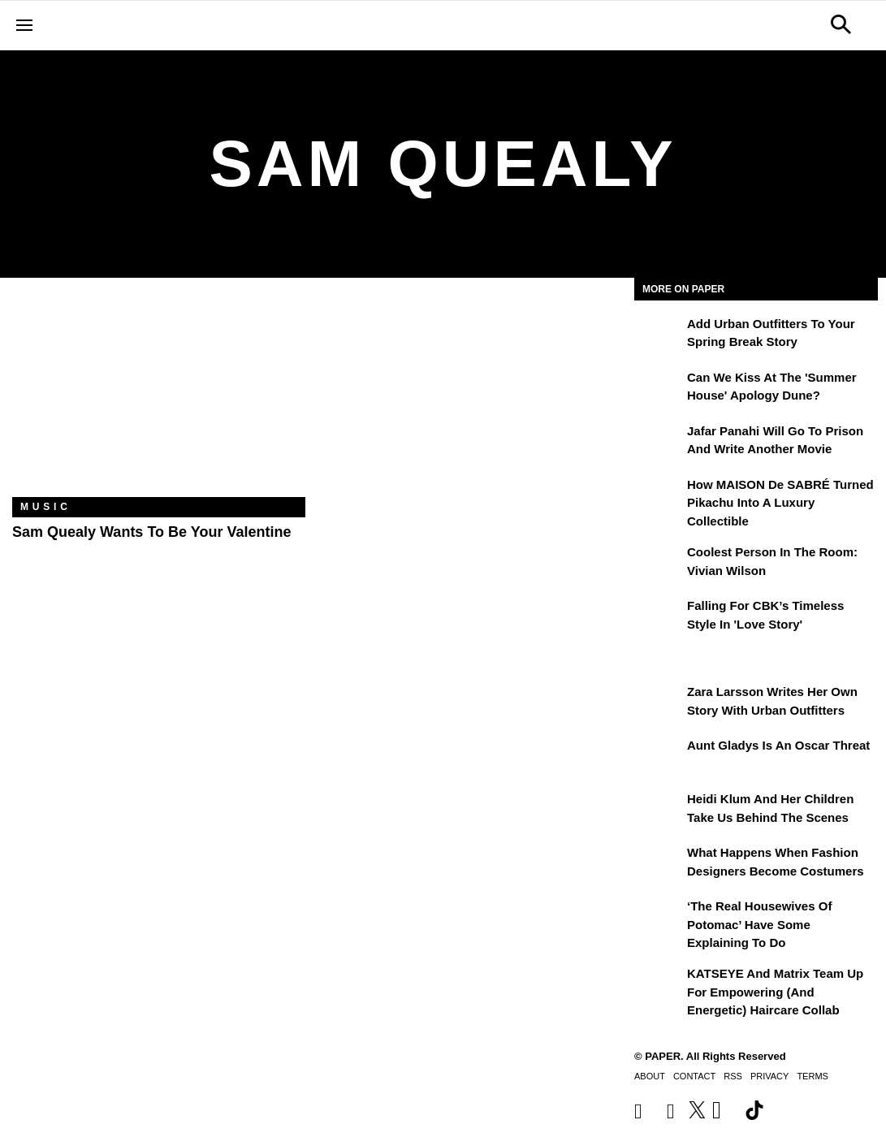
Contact (694, 1076)
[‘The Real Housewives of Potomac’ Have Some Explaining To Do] (658, 917)
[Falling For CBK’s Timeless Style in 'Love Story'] (658, 617)
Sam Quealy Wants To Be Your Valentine (151, 532)
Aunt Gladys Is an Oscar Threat (778, 745)
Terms (812, 1076)
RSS (733, 1076)
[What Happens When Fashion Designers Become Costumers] (658, 864)
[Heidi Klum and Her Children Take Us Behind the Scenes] (658, 810)
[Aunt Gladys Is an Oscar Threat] (658, 757)
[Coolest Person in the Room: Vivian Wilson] (658, 563)
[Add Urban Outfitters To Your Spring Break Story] (658, 335)
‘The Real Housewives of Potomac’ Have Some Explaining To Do (759, 924)
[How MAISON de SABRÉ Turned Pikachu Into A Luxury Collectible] (658, 496)
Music (45, 506)
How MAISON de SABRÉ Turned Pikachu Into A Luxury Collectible (780, 503)
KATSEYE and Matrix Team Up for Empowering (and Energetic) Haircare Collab (775, 991)
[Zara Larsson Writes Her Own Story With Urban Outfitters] (658, 703)
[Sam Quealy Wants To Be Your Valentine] (158, 399)
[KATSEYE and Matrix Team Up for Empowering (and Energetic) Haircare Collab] (658, 985)
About (649, 1076)
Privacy (769, 1076)
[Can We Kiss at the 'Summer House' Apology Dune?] (658, 389)
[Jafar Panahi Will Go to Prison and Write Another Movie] (658, 442)
